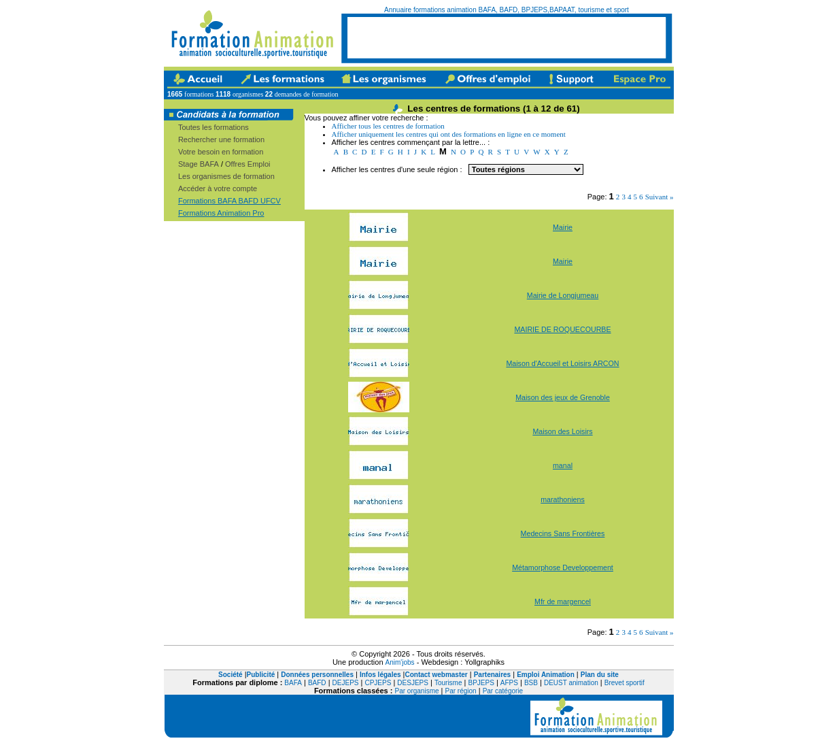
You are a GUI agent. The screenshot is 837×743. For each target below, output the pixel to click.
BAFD (317, 683)
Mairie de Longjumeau (562, 295)
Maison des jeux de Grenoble (562, 397)
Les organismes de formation (226, 176)
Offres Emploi (247, 164)
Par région (461, 691)
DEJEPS (345, 683)
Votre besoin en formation (220, 152)
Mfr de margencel (562, 601)
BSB (531, 683)
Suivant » (659, 197)
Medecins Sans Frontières (563, 533)
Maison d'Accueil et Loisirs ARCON (562, 363)
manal (563, 465)
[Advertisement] (506, 37)
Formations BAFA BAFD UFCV (229, 201)
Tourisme (448, 683)
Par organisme (417, 691)
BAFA (293, 683)
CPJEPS (377, 683)
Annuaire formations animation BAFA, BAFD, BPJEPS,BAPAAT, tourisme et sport (506, 10)
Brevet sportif (624, 683)
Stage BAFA (198, 164)
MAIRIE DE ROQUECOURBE (562, 329)
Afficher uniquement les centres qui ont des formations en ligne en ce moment (449, 134)
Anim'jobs (400, 662)
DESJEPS (412, 683)
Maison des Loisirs (562, 431)
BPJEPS (481, 683)
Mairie (563, 227)
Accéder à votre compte (217, 188)
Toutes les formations (213, 127)
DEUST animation (571, 683)
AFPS (509, 683)
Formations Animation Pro (221, 213)
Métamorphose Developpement (562, 567)
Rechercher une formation (221, 139)
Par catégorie (503, 691)
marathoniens (563, 499)
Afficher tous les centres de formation (388, 126)
